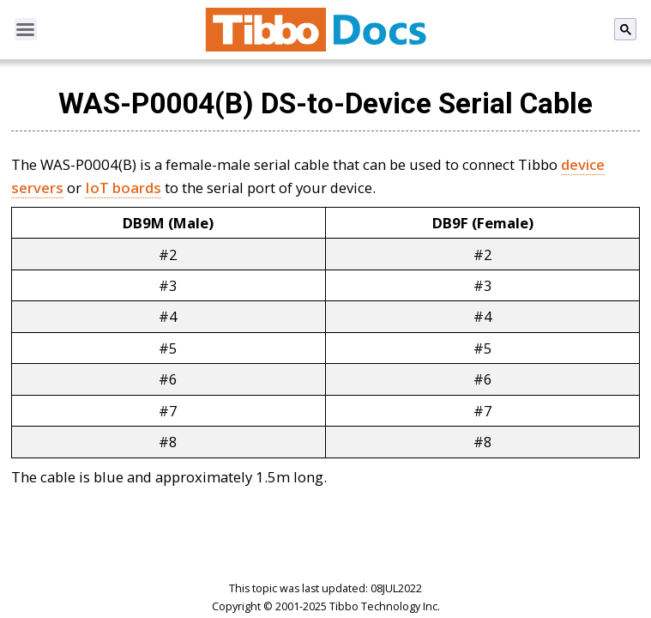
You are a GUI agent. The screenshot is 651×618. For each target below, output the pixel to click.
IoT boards (123, 187)
